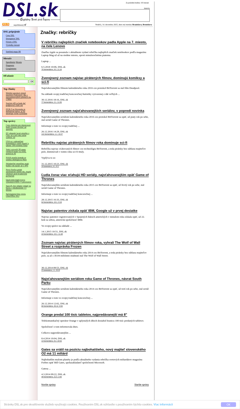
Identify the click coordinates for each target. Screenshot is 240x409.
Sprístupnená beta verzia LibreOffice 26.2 (16, 195)
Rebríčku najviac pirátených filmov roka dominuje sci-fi (84, 142)
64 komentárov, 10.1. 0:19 (51, 202)
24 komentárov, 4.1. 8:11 (50, 166)
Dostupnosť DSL (13, 39)
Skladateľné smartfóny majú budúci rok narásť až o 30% (17, 165)
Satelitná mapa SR (13, 52)
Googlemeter (11, 69)
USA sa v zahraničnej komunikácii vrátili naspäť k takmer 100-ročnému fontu (17, 143)
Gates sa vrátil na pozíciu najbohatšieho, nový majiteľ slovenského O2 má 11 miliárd (93, 351)
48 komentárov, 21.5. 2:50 (51, 377)
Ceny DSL (10, 35)
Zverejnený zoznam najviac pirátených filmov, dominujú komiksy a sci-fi (93, 80)
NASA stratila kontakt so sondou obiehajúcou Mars (16, 159)
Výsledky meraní (13, 45)
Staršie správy (141, 384)
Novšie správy (48, 384)
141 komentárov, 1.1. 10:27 (52, 134)
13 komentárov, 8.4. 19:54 (51, 341)
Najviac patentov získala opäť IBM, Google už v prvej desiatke (89, 211)
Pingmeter (10, 65)
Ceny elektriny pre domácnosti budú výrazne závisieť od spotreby (18, 127)
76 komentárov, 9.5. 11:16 (51, 69)
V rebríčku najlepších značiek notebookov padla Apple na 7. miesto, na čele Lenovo (94, 44)
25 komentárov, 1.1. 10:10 (50, 270)
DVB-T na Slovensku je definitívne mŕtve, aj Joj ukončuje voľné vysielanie (16, 111)
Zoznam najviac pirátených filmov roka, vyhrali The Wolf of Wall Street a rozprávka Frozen (90, 244)
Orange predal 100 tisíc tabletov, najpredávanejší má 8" (84, 314)
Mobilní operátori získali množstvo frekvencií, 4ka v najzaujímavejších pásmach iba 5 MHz (18, 96)
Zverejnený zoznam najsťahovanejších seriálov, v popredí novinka (92, 111)
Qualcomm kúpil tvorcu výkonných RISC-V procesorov (18, 181)
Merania (19, 62)
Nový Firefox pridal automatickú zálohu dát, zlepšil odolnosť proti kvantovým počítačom (18, 173)
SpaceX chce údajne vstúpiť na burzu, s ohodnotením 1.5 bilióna (18, 188)
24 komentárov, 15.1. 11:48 (52, 234)
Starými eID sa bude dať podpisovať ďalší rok (16, 104)
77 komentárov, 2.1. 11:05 (51, 102)
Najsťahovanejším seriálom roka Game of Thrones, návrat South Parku (91, 281)
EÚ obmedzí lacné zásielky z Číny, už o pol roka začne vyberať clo (17, 135)
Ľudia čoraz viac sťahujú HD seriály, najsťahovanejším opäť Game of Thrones (95, 177)
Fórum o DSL (11, 42)
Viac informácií (163, 405)
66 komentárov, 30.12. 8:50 (52, 306)
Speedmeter (10, 62)
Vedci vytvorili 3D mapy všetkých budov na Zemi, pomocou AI (16, 151)
